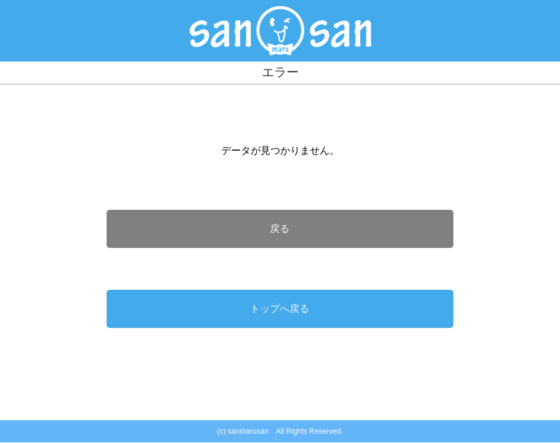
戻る (280, 228)
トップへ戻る (279, 308)
